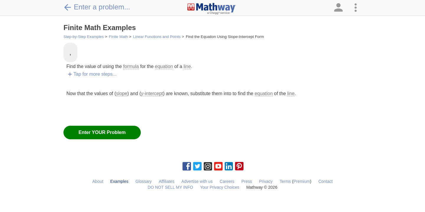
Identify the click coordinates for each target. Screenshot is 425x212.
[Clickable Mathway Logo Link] (211, 9)
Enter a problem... (96, 7)
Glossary (143, 181)
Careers (227, 181)
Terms (285, 181)
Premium (301, 181)
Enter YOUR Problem (102, 132)
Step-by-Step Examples (83, 36)
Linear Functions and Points (157, 36)
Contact (325, 181)
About (97, 181)
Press (246, 181)
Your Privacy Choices (219, 187)
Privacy (266, 181)
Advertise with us (197, 181)
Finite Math (118, 36)
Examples (119, 181)
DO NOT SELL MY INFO (170, 187)
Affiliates (166, 181)
